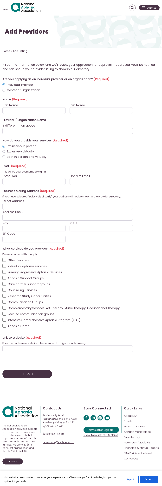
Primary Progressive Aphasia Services (35, 272)
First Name (10, 105)
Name (15, 100)
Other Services (18, 260)
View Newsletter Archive (101, 435)
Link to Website (21, 338)
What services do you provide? (33, 249)
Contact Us (131, 459)
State (73, 223)
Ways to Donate (134, 427)
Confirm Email (80, 176)
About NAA (130, 416)
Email (14, 166)
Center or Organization (23, 90)
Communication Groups (25, 302)
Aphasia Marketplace (137, 432)
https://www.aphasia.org (70, 343)
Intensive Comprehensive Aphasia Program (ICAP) (44, 320)
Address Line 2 (12, 212)
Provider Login (133, 437)
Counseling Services (22, 290)
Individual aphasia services (27, 266)
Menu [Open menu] (6, 9)
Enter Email (10, 176)
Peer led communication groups (31, 314)
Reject (130, 479)
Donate (12, 462)
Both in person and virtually (26, 157)
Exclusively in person (21, 146)
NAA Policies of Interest (138, 453)
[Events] (149, 8)
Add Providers (27, 31)
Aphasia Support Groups (26, 278)
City (5, 223)
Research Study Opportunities (29, 296)
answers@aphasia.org (59, 443)
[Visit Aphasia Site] (26, 8)
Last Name (77, 105)
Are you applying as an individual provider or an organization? (55, 79)
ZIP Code (8, 234)
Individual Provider (20, 85)
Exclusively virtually (20, 152)
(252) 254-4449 (53, 434)
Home (6, 51)
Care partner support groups (29, 284)
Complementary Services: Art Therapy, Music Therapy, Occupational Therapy (64, 308)
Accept (149, 479)
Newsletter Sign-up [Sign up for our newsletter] (101, 430)
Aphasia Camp (18, 326)
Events (128, 421)
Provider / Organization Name (24, 120)
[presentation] (27, 361)
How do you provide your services (35, 141)
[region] (81, 478)
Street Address (13, 201)
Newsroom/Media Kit (137, 443)
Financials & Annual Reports (141, 448)
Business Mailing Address (29, 191)
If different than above (18, 126)
